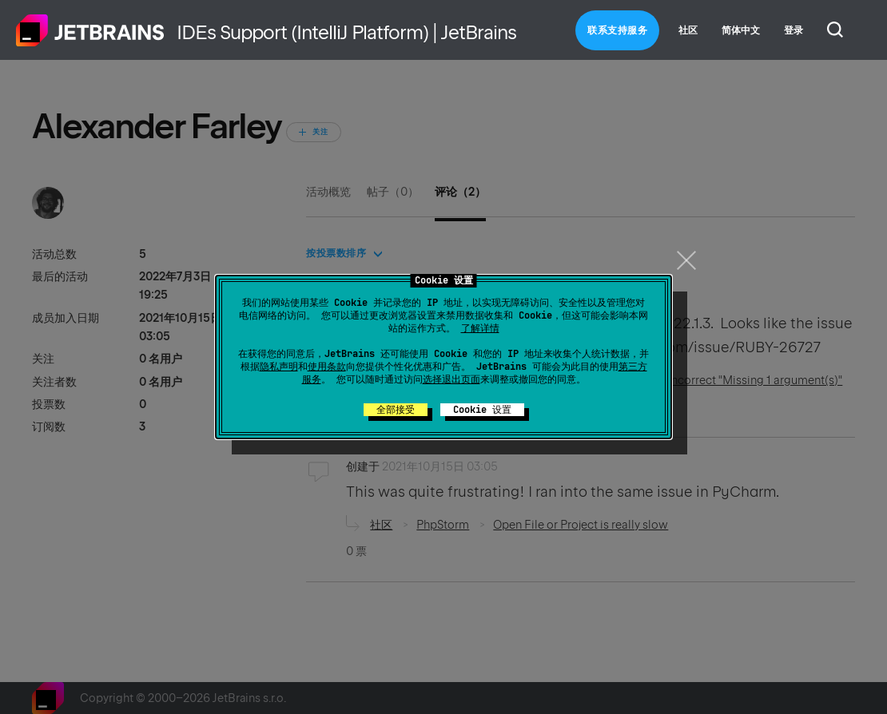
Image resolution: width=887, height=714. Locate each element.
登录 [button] (793, 30)
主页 (90, 30)
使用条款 (327, 366)
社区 (688, 30)
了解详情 (480, 328)
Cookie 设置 (482, 409)
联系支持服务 (617, 30)
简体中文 (741, 30)
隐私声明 (279, 366)
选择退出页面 (451, 379)
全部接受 (395, 409)
